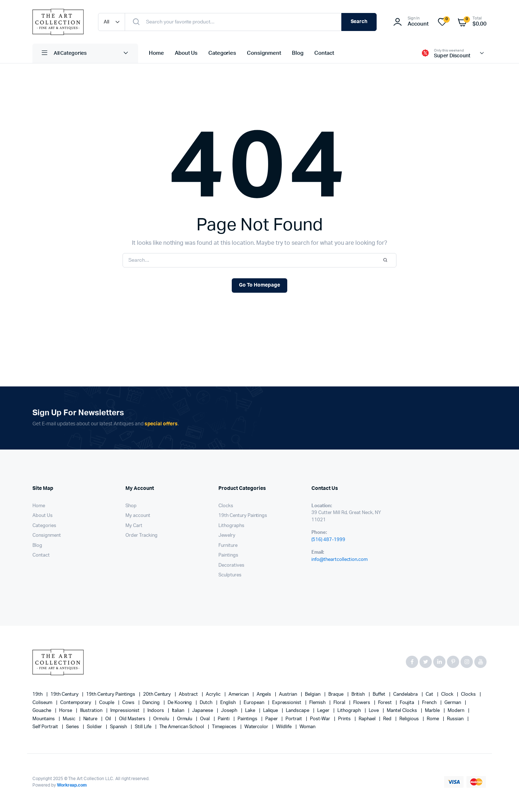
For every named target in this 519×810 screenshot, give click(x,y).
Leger (324, 710)
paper (272, 719)
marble (433, 710)
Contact (324, 53)
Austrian (288, 694)
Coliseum (42, 702)
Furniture (228, 545)
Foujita (407, 702)
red (387, 719)
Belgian (313, 694)
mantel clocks (402, 710)
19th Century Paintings (242, 515)
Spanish (119, 727)
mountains (44, 719)
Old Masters (132, 719)
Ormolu (161, 719)
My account (137, 515)
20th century (157, 694)
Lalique (271, 710)
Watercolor (257, 727)
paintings (248, 719)
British (358, 694)
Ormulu (185, 719)
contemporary (76, 702)
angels (264, 694)
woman (307, 727)
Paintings (228, 555)
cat (430, 694)
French (430, 702)
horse (66, 710)
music (69, 719)
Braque (336, 694)
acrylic (214, 694)
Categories (222, 53)
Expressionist (287, 702)
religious (409, 719)
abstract (189, 694)
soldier (95, 727)
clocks (469, 694)
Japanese (203, 710)
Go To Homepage (259, 285)
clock (447, 694)
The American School (182, 727)
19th (38, 694)
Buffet (379, 694)
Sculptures (229, 575)
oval (205, 719)
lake (250, 710)
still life (143, 727)
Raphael (368, 719)
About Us (186, 53)
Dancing (151, 702)
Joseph (229, 710)
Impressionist (125, 710)
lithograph (349, 710)
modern (456, 710)
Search (359, 21)
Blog (297, 53)
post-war (320, 719)
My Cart (133, 525)
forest (385, 702)
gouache (42, 710)
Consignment (264, 53)
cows (129, 702)
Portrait (294, 719)
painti (224, 719)
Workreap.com (72, 785)
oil (108, 719)
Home (156, 53)
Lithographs (231, 525)
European (254, 702)
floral (339, 702)
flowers (362, 702)
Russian (456, 719)
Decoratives (231, 565)
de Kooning (180, 702)
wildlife (284, 727)
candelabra (406, 694)
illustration (92, 710)
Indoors (156, 710)
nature (91, 719)
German (453, 702)
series (73, 727)
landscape (298, 710)
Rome (433, 719)
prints (345, 719)
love (374, 710)
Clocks (225, 506)
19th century (65, 694)
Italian (179, 710)
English (228, 702)
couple (107, 702)
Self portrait (45, 727)
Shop (131, 506)
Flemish (318, 702)
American (239, 694)
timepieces (225, 727)
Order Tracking (141, 535)
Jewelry (226, 535)
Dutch (206, 702)
